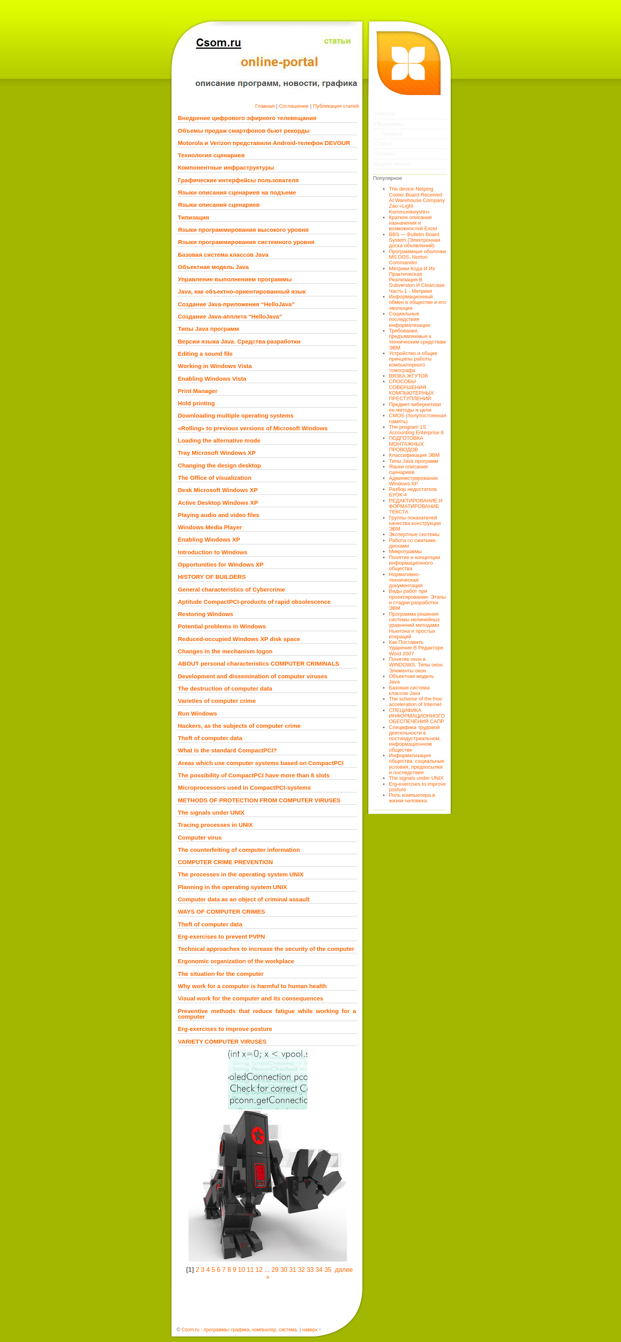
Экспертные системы (414, 534)
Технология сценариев (211, 155)
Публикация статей (336, 106)
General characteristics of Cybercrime (231, 589)
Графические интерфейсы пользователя (238, 180)
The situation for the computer (221, 973)
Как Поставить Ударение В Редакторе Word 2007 (416, 648)
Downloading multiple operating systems (236, 415)
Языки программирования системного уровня (246, 242)
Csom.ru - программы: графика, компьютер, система (239, 1329)
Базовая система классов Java (223, 254)
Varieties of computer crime (217, 700)
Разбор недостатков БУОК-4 (413, 492)
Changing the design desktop (219, 465)
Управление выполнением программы (234, 279)
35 (327, 1269)
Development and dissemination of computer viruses (253, 676)
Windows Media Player (210, 527)
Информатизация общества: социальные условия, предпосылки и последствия (416, 763)
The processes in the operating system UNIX (241, 874)
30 (284, 1269)
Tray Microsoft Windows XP (217, 452)
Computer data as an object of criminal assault (244, 899)
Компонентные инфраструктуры (226, 167)
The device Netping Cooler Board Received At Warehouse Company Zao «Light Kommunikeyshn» (417, 200)
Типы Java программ (208, 328)
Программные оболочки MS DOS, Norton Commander (417, 257)
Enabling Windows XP (209, 539)
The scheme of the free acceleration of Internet (415, 701)
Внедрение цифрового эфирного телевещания (247, 118)
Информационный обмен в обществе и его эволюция (417, 302)
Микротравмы (405, 551)
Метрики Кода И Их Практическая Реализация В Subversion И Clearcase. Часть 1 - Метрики (417, 279)
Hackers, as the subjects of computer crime (239, 725)
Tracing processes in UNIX (215, 824)
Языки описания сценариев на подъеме (237, 192)
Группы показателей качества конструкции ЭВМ (415, 523)
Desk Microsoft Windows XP (218, 490)
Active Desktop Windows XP (218, 502)
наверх (310, 1329)
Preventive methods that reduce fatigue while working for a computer (267, 1014)
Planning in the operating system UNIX (232, 887)
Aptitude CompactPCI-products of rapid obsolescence (254, 601)
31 (292, 1269)
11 (250, 1269)
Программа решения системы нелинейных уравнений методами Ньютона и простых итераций (414, 625)
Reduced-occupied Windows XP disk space (239, 639)
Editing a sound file (205, 353)
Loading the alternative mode (219, 440)
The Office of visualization (214, 477)
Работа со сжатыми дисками (412, 543)
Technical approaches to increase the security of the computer (266, 948)
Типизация (193, 217)
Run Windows (197, 713)
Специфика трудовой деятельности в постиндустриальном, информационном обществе (415, 738)
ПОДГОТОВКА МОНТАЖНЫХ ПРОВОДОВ (406, 443)
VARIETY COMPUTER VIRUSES (222, 1041)
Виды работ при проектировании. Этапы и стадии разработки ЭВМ (417, 599)
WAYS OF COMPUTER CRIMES (221, 911)
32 (301, 1269)
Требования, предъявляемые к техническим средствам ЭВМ (417, 339)
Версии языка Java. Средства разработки (239, 341)
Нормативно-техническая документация (406, 580)
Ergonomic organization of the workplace (236, 961)
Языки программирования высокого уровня (243, 229)
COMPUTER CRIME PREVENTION (225, 862)
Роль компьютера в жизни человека (412, 798)
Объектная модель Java (213, 266)
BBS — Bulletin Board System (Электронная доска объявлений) (414, 240)
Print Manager (197, 391)
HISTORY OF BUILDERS (212, 576)
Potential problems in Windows (222, 626)
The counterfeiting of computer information (239, 849)
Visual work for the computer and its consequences (250, 998)
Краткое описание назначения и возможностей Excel (413, 223)
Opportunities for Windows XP (221, 564)
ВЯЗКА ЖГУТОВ (408, 376)
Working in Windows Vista (215, 366)
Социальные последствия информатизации (409, 319)
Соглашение (294, 106)
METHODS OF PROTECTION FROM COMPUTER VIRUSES (259, 800)
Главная (264, 106)
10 (241, 1269)
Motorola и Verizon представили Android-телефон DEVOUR (264, 142)
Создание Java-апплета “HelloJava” (230, 316)
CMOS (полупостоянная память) (417, 418)
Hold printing (196, 403)
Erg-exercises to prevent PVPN (221, 936)
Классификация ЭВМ (414, 455)
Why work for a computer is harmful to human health (252, 986)
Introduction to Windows (213, 552)
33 (310, 1269)
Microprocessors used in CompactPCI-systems (244, 787)
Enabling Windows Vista (212, 378)
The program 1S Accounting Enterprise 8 (416, 429)
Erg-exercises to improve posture (225, 1028)
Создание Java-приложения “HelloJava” (236, 304)
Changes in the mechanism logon (225, 651)
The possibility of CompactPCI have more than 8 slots (254, 775)
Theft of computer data (210, 738)
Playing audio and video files (218, 515)
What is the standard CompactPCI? (227, 750)
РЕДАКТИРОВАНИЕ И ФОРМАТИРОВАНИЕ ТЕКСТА (415, 506)
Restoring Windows (205, 614)
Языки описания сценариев (219, 204)
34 (319, 1269)
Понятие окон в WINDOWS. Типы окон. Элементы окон (416, 665)
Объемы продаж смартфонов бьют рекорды (244, 130)
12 (259, 1269)
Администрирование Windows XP (413, 481)
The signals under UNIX (211, 812)
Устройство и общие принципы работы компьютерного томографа (413, 361)
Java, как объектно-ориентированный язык (242, 291)
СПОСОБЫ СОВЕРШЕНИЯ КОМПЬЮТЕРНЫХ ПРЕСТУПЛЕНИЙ (411, 389)
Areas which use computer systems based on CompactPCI (260, 763)
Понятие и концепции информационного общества (414, 563)
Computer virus (200, 837)
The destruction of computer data (225, 688)
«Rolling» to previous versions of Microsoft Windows (253, 428)
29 (274, 1269)
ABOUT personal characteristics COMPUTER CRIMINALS (258, 663)
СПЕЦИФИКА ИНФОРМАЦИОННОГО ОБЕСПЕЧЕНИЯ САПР (417, 716)
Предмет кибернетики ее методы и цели (415, 407)
